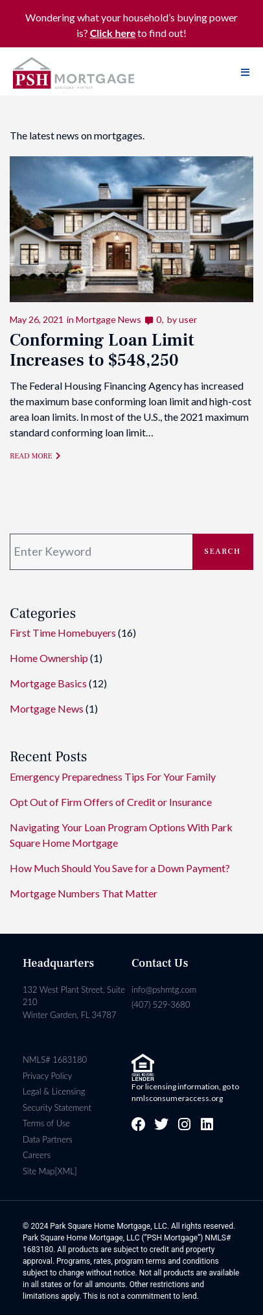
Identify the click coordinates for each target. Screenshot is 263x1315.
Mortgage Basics (48, 683)
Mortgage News (108, 319)
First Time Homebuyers (63, 632)
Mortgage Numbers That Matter (83, 893)
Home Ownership (49, 658)
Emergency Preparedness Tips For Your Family (113, 776)
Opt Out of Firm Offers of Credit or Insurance (111, 802)
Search (223, 551)
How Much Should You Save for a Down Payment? (120, 868)
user (188, 319)
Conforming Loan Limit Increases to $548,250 (102, 350)
